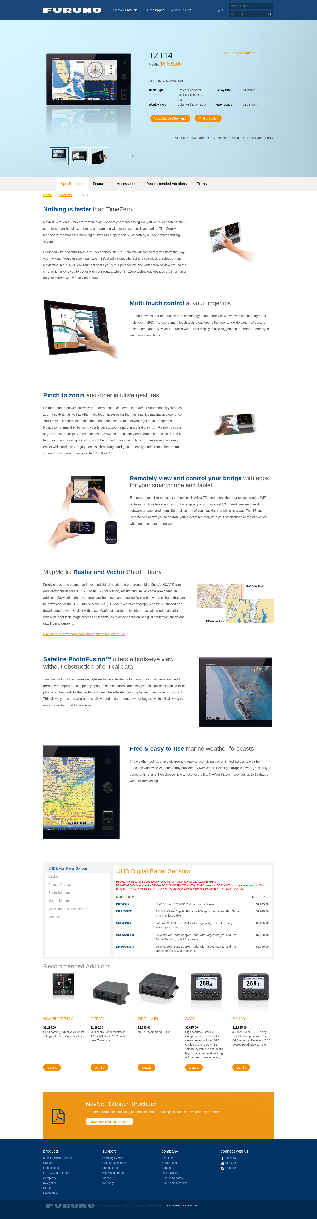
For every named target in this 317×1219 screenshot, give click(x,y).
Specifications (72, 184)
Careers (167, 1167)
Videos (106, 1178)
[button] (132, 156)
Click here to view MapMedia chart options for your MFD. (84, 634)
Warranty (108, 1183)
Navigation (50, 1183)
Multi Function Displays (57, 1158)
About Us (167, 1158)
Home (47, 195)
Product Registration (115, 1162)
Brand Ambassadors (174, 1183)
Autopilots (49, 1178)
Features (100, 184)
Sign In (220, 10)
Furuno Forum (111, 1167)
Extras (202, 184)
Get (155, 10)
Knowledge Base (113, 1173)
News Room (169, 1162)
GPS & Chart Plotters (56, 1173)
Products (65, 195)
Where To (181, 10)
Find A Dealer (170, 1173)
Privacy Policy (189, 1205)
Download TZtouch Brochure (110, 1121)
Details (52, 1067)
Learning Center (112, 1158)
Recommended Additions (166, 184)
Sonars (47, 1187)
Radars (47, 1162)
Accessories (126, 184)
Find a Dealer (211, 118)
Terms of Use (172, 1205)
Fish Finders (51, 1167)
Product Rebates (172, 1178)
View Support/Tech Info (171, 118)
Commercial (50, 1193)
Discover (126, 10)
